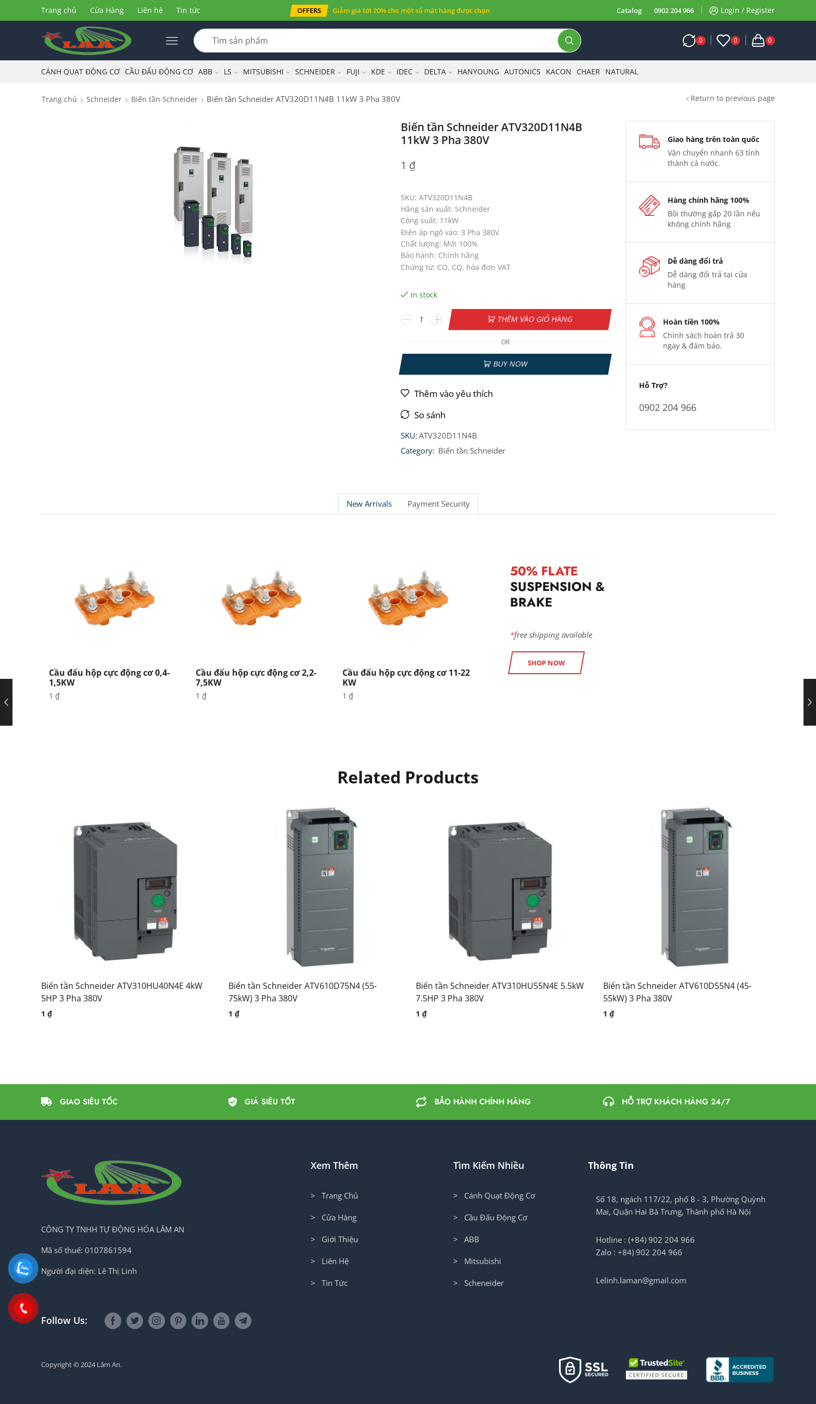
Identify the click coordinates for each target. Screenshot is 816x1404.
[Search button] (569, 40)
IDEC (408, 71)
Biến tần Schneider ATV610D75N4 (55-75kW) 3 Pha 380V (302, 992)
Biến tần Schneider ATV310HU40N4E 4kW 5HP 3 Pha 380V (121, 992)
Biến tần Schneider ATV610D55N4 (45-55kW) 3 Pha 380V (677, 992)
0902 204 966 (674, 10)
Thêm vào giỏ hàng (535, 319)
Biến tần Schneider (164, 99)
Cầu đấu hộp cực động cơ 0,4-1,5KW (109, 677)
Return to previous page (733, 98)
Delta (438, 71)
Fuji (356, 71)
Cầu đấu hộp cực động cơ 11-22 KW (406, 677)
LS (231, 71)
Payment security (438, 503)
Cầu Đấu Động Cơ (159, 71)
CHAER (588, 71)
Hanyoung (478, 71)
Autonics (522, 71)
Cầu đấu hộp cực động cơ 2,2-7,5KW (256, 677)
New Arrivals (369, 503)
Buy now (510, 364)
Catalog (629, 10)
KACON (558, 71)
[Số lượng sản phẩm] (422, 319)
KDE (381, 71)
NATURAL (621, 71)
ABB (208, 71)
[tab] (369, 503)
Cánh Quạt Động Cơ (80, 71)
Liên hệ (150, 10)
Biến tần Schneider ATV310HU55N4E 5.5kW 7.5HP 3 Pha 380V (500, 992)
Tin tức (188, 10)
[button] (309, 11)
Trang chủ (58, 10)
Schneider (318, 71)
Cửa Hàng (107, 10)
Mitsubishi (266, 71)
